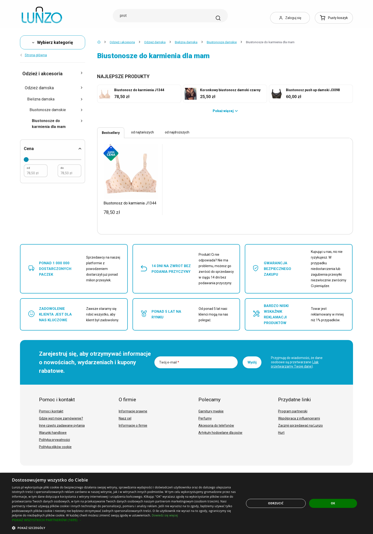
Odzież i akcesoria (122, 42)
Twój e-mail (169, 362)
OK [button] (333, 503)
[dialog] (186, 503)
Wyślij (252, 362)
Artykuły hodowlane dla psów (220, 433)
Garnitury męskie (211, 411)
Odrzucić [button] (276, 503)
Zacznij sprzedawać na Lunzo (300, 425)
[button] (124, 520)
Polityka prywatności (54, 440)
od (28, 168)
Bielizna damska (186, 42)
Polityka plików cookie (55, 447)
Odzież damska (155, 42)
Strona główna (33, 55)
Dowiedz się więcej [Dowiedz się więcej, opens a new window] (165, 515)
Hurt (281, 433)
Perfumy (205, 418)
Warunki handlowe (53, 433)
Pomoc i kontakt (51, 411)
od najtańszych (142, 132)
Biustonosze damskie (222, 42)
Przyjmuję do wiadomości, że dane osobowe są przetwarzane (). (297, 362)
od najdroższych (177, 132)
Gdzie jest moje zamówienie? (61, 418)
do (62, 168)
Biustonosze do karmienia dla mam (57, 123)
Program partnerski (292, 411)
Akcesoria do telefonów (216, 425)
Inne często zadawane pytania (62, 425)
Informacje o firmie (133, 425)
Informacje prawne (133, 411)
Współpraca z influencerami (299, 418)
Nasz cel (125, 418)
